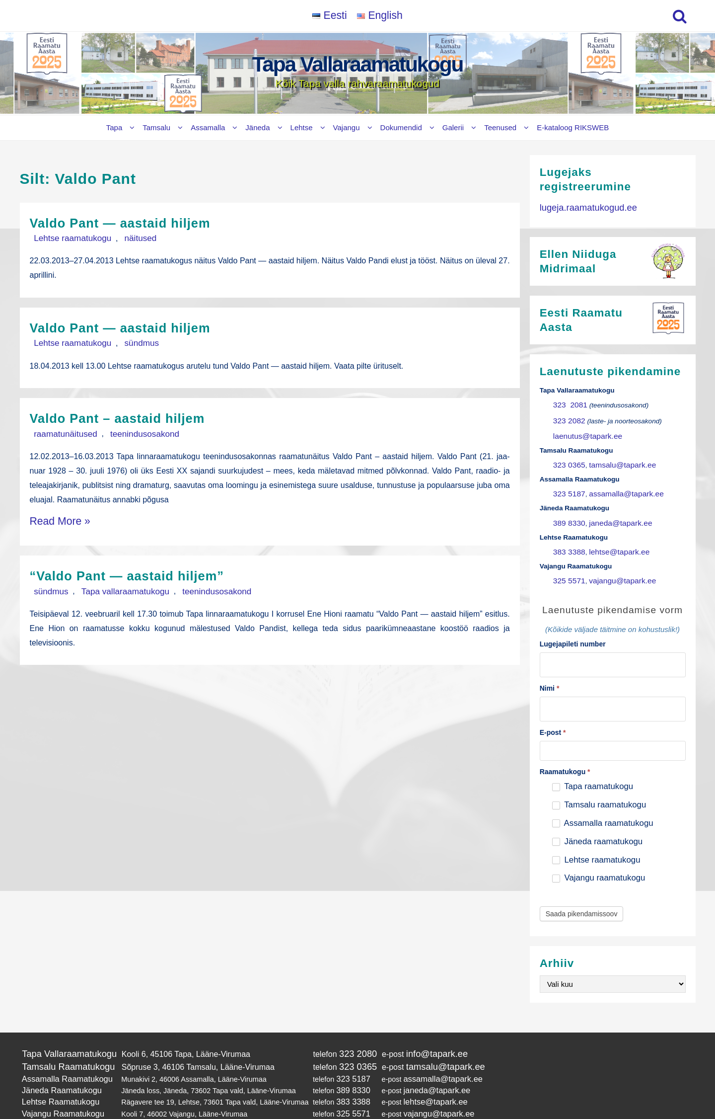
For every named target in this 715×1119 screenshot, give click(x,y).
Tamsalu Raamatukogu (62, 1042)
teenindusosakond (125, 430)
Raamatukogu (565, 749)
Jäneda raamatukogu (597, 819)
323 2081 (568, 401)
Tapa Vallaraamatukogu (357, 64)
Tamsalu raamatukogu (599, 782)
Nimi (550, 668)
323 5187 (567, 482)
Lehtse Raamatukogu (56, 1072)
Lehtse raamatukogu (66, 237)
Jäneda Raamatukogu (57, 1062)
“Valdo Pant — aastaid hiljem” (143, 567)
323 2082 (567, 415)
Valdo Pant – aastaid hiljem (132, 415)
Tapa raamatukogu (592, 764)
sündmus (122, 341)
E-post (553, 710)
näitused (121, 237)
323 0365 (567, 456)
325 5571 (567, 563)
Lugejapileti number (573, 626)
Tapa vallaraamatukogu (107, 582)
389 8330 (567, 509)
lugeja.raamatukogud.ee (582, 206)
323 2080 (343, 1030)
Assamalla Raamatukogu (61, 1052)
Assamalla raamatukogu (602, 800)
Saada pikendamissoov (582, 891)
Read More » (53, 515)
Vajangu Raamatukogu (58, 1083)
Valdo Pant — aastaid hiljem (135, 222)
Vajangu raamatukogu (598, 855)
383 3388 (567, 537)
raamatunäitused (59, 430)
